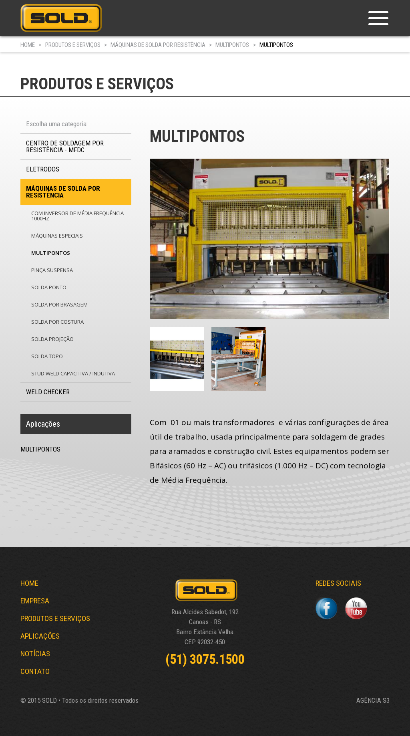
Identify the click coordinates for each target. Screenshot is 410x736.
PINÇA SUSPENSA (52, 270)
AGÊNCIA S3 (373, 700)
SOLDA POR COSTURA (57, 321)
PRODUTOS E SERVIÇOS (72, 45)
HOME (27, 45)
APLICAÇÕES (40, 636)
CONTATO (35, 671)
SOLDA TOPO (47, 356)
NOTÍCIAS (35, 653)
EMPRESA (34, 601)
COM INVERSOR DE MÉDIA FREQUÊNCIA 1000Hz (77, 216)
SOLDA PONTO (48, 287)
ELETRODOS (42, 169)
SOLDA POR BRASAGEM (59, 304)
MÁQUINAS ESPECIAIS (57, 235)
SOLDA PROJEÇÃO (52, 339)
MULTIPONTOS (232, 45)
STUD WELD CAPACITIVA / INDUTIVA (73, 373)
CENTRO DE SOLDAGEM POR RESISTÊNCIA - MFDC (65, 146)
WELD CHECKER (48, 392)
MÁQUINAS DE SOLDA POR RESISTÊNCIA (158, 45)
